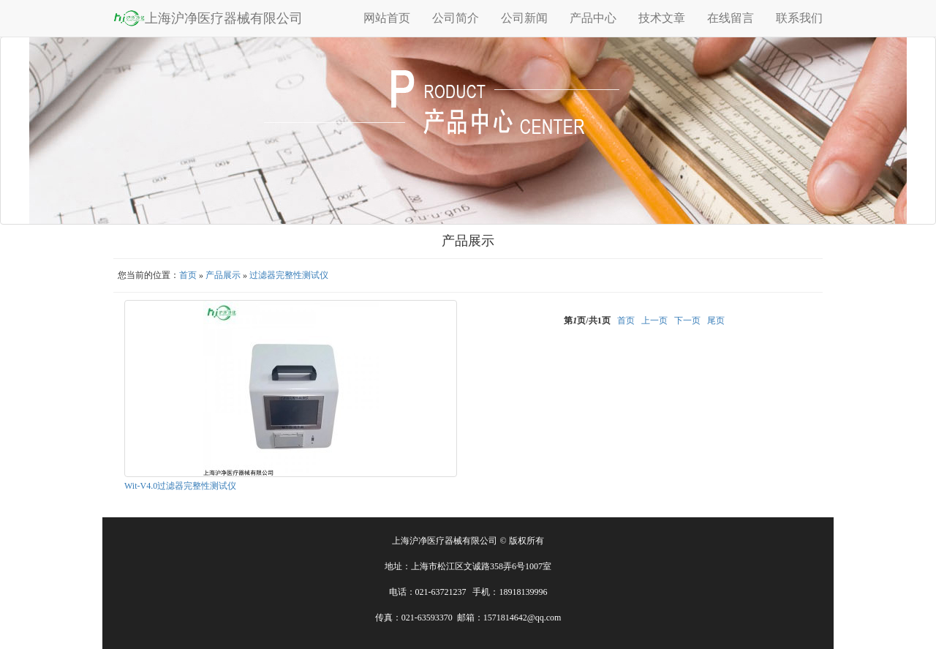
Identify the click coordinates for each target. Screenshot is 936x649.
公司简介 (455, 18)
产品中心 (593, 18)
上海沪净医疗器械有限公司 (208, 18)
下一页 (687, 320)
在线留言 (730, 18)
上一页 (654, 320)
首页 (188, 275)
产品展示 (223, 275)
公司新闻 (524, 18)
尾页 (716, 320)
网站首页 (386, 18)
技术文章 (661, 18)
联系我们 (799, 18)
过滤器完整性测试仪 (288, 275)
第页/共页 (587, 320)
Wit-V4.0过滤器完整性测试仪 (180, 486)
